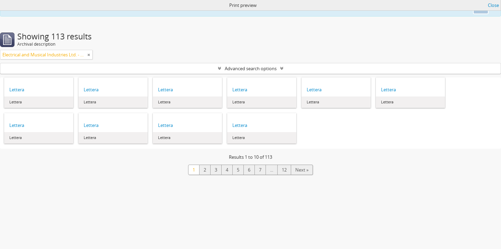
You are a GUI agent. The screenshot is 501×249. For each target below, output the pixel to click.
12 (284, 170)
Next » (301, 170)
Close (493, 5)
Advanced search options (251, 68)
